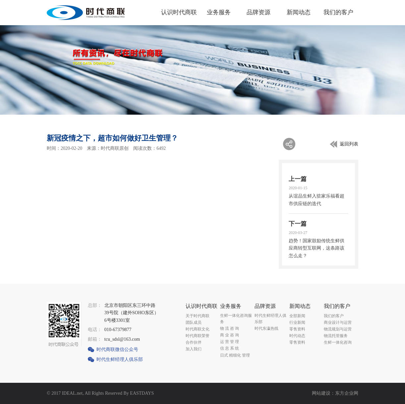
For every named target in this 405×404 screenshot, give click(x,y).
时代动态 (297, 335)
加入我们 (194, 349)
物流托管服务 (336, 335)
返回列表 (349, 144)
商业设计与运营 (338, 322)
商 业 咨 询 (229, 335)
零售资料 (297, 329)
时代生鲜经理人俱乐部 (119, 359)
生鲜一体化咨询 (338, 342)
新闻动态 (299, 12)
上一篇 (298, 179)
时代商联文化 (197, 329)
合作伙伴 (194, 342)
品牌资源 (258, 12)
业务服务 (219, 12)
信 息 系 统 (229, 348)
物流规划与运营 (338, 329)
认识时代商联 (179, 12)
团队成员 (194, 322)
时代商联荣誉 (197, 335)
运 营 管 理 (229, 341)
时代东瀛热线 (266, 328)
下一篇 (298, 223)
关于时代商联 (197, 316)
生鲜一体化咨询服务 (236, 318)
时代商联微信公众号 (117, 349)
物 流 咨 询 (229, 328)
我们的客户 (338, 12)
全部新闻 (297, 316)
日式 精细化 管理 (235, 355)
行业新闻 (297, 322)
